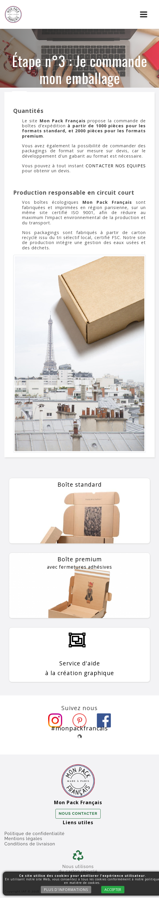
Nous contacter (78, 813)
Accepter (112, 889)
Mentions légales (23, 838)
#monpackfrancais (79, 728)
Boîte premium (79, 562)
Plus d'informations (65, 889)
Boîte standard (79, 484)
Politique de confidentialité (34, 833)
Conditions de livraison (29, 843)
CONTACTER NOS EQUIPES (116, 165)
